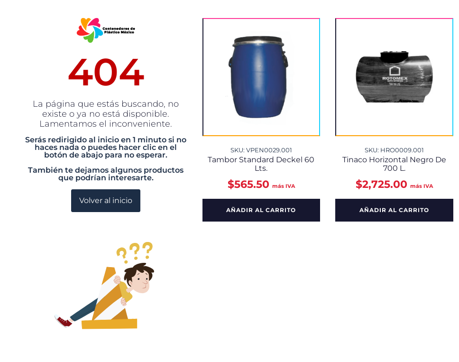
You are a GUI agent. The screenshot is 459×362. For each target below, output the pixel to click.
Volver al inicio (105, 200)
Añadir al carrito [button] (261, 209)
